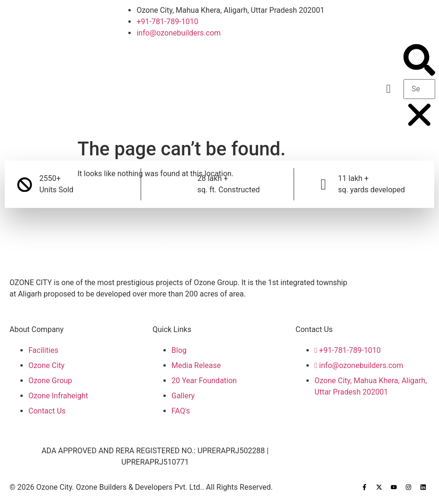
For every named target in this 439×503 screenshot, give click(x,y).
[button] (388, 89)
